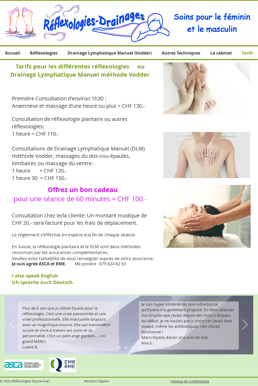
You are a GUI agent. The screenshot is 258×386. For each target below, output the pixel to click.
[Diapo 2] (126, 347)
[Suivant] (244, 324)
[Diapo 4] (139, 347)
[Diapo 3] (132, 347)
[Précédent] (13, 324)
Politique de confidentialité (190, 381)
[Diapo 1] (119, 347)
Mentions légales (96, 381)
